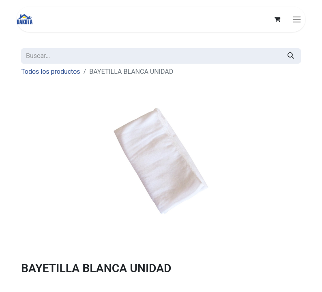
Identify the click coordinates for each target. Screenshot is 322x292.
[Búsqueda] (291, 56)
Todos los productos (50, 71)
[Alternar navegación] (296, 19)
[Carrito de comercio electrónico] (277, 19)
